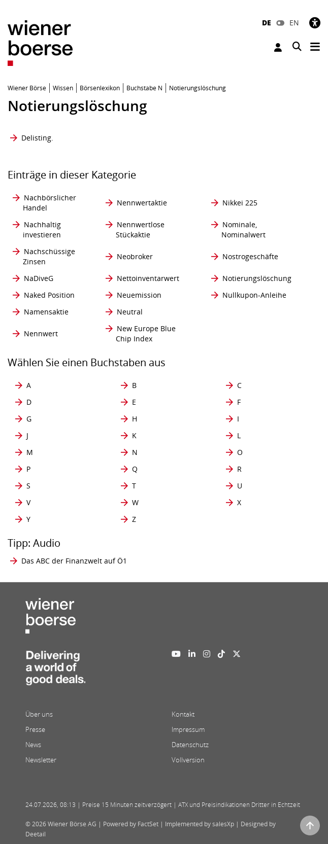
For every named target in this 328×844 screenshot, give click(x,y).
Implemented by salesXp (199, 824)
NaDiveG (38, 278)
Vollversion (188, 759)
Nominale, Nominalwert (243, 229)
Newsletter (40, 759)
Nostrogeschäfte (250, 256)
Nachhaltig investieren (42, 229)
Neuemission (139, 295)
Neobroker (135, 256)
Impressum (188, 729)
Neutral (130, 311)
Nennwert (41, 333)
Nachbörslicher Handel (49, 203)
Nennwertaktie (142, 202)
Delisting (36, 138)
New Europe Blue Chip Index (146, 333)
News (33, 744)
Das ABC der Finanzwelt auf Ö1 (74, 561)
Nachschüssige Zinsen (49, 256)
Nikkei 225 (239, 202)
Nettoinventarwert (148, 278)
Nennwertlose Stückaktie (140, 229)
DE (266, 22)
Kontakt (183, 714)
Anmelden (278, 47)
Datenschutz (190, 744)
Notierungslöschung (256, 278)
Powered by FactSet (130, 824)
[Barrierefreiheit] (314, 22)
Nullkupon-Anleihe (254, 295)
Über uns (39, 714)
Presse (35, 729)
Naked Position (49, 295)
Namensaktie (46, 311)
